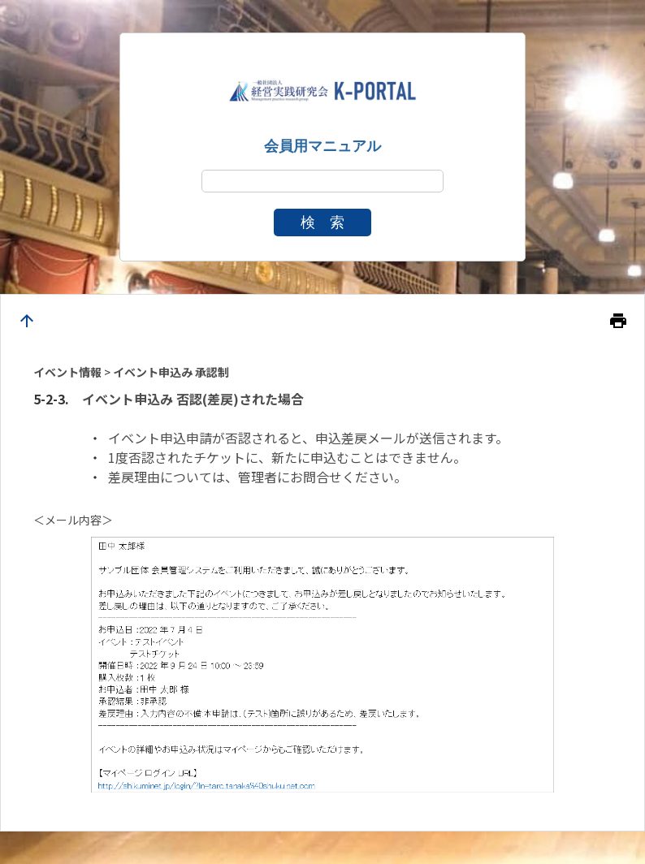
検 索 (322, 222)
